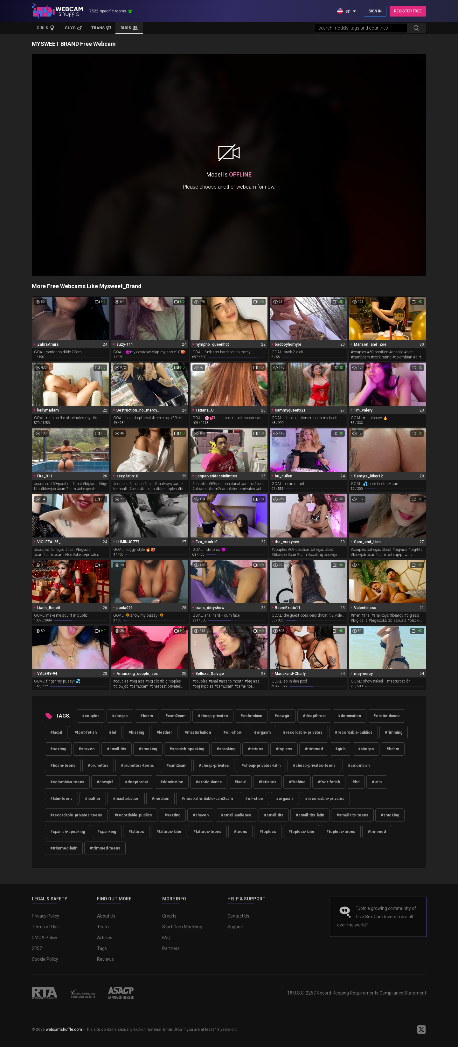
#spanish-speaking (187, 749)
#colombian (251, 716)
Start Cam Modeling (182, 927)
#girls (340, 749)
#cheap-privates (213, 716)
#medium (160, 798)
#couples (91, 716)
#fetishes (267, 782)
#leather (164, 732)
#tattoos (255, 749)
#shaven (86, 749)
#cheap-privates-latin (261, 765)
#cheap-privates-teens (314, 765)
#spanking (226, 749)
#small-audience (236, 815)
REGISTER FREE (408, 11)
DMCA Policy (44, 937)
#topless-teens (340, 831)
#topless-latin (301, 831)
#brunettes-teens (137, 765)
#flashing (297, 782)
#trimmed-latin (63, 848)
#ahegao (120, 716)
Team (103, 927)
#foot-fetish (85, 732)
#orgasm (262, 732)
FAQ (166, 937)
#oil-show (232, 732)
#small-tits (116, 749)
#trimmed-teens (105, 848)
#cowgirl (282, 716)
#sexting (58, 749)
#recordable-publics (353, 732)
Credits (169, 916)
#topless (284, 749)
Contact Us (238, 916)
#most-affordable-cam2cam (207, 798)
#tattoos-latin (168, 831)
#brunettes (98, 765)
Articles (104, 937)
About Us (106, 916)
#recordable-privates (303, 732)
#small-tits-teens (352, 815)
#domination (349, 716)
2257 (37, 948)
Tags (102, 948)
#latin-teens (61, 798)
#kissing (136, 732)
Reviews (105, 959)
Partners (171, 948)
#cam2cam (175, 716)
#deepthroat (314, 716)
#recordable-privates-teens (76, 815)
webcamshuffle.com (64, 1029)
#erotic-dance (386, 716)
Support (235, 927)
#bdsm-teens (62, 765)
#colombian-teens (67, 782)
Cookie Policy (45, 959)
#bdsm (146, 716)
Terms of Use (45, 927)
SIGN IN (375, 11)
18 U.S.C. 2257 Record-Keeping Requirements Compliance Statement (356, 992)
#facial (56, 732)
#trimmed (314, 749)
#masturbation (197, 732)
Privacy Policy (45, 916)
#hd (112, 732)
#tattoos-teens (207, 831)
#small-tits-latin (310, 815)
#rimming (393, 732)
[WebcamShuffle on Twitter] (421, 1029)
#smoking (148, 749)
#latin (377, 782)
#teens (240, 831)
